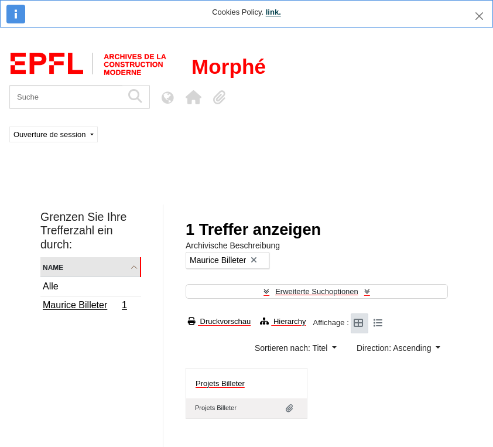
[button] (193, 97)
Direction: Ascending (395, 348)
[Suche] (65, 97)
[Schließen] (479, 16)
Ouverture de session (50, 134)
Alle (51, 286)
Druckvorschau (219, 321)
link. (273, 12)
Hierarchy (283, 321)
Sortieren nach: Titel (292, 348)
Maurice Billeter (84, 306)
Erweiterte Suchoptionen (316, 291)
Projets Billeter (220, 383)
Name (53, 266)
